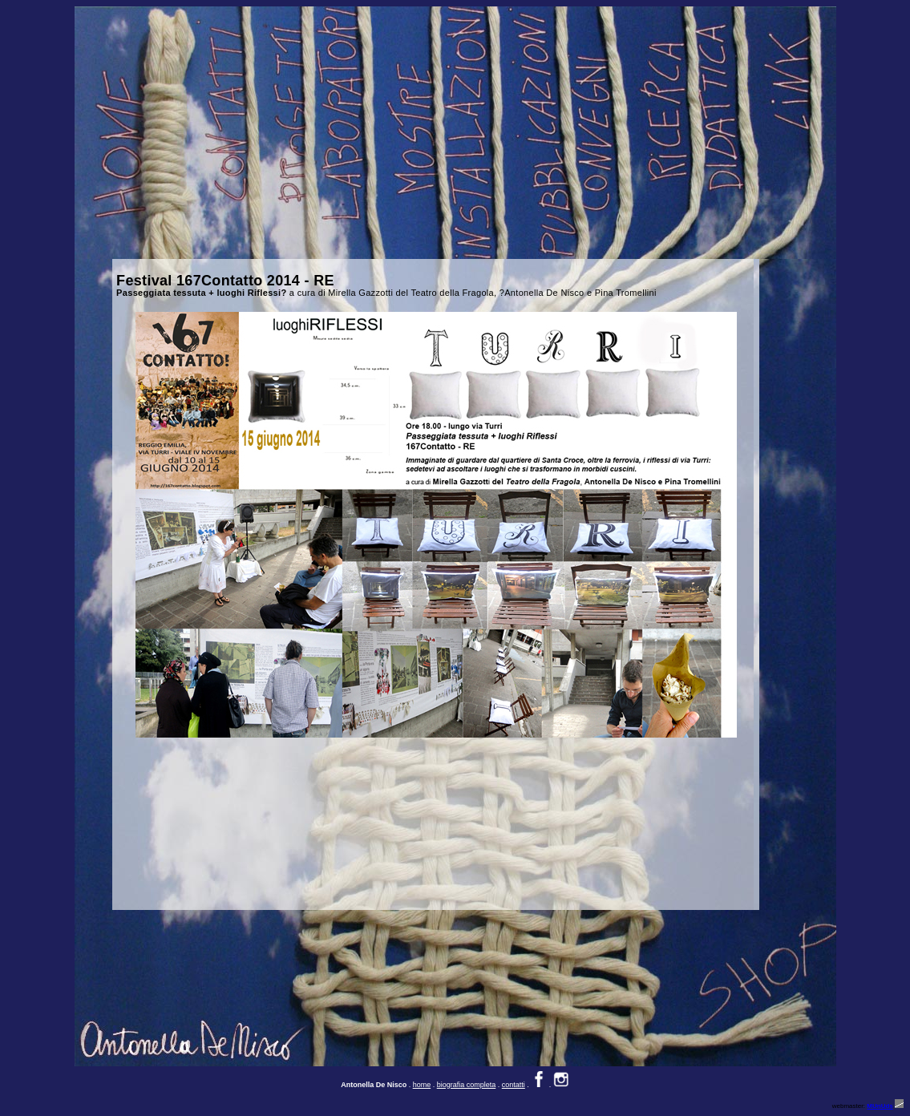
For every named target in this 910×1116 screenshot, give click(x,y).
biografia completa (466, 1085)
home (422, 1085)
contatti (513, 1085)
